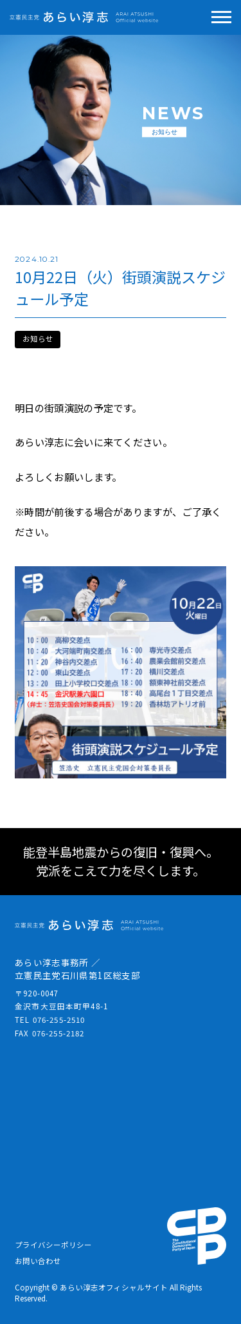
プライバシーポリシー (53, 1245)
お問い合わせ (38, 1261)
